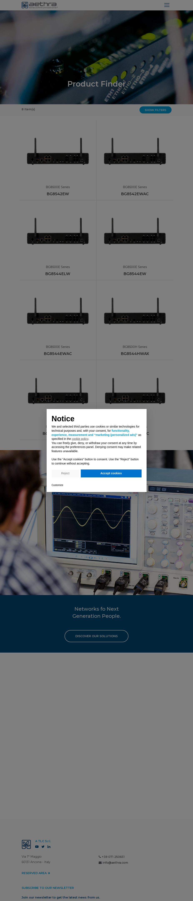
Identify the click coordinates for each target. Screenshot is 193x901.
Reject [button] (65, 473)
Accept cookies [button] (111, 473)
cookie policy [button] (80, 438)
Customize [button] (57, 485)
